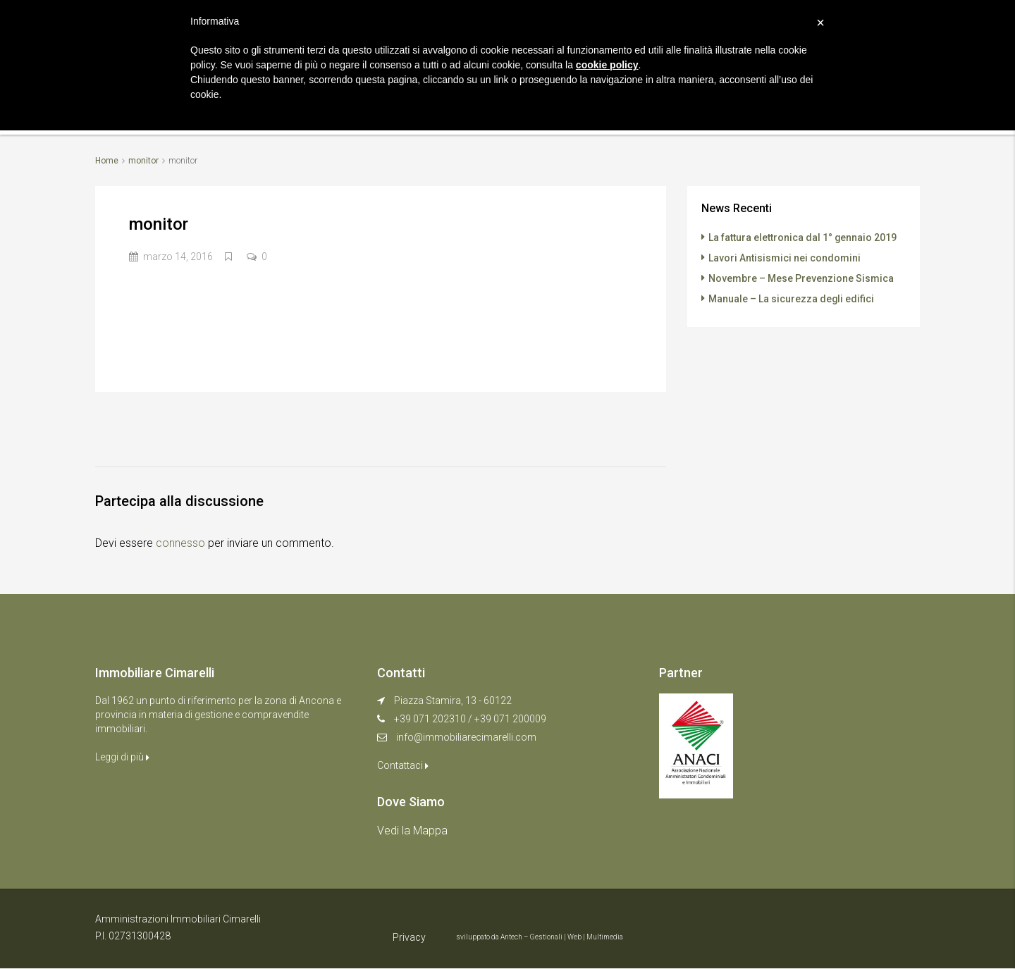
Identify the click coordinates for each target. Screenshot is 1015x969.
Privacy (409, 937)
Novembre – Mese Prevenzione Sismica (801, 277)
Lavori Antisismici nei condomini (784, 257)
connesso (180, 543)
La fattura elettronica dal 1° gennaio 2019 (802, 237)
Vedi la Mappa (412, 830)
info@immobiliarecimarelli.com (466, 737)
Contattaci (403, 765)
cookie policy (607, 64)
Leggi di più (122, 757)
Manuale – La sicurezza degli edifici (791, 296)
